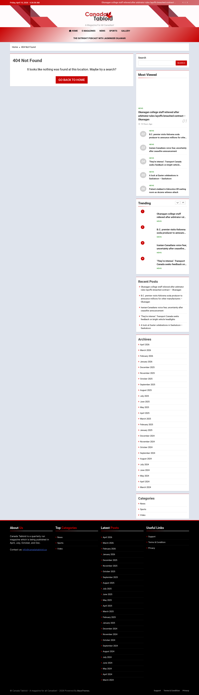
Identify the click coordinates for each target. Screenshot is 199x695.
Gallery (125, 31)
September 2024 (147, 453)
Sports (113, 31)
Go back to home (71, 80)
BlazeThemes (83, 690)
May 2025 (144, 407)
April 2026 (144, 344)
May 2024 (144, 476)
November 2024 (147, 441)
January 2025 (146, 430)
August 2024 (146, 458)
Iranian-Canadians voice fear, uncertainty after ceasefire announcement (172, 248)
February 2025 (146, 424)
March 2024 (145, 487)
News (102, 31)
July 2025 (144, 396)
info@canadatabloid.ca (35, 549)
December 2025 (147, 367)
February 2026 (146, 356)
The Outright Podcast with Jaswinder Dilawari (99, 38)
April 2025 (144, 413)
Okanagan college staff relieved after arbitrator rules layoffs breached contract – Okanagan (139, 3)
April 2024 (144, 481)
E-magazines (88, 31)
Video (143, 515)
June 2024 (145, 470)
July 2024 (144, 464)
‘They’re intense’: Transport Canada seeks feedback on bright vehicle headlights (165, 164)
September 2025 (147, 384)
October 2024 (146, 447)
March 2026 (145, 350)
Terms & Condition (156, 542)
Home (73, 31)
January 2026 (146, 361)
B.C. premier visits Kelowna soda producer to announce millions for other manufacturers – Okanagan (167, 137)
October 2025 (146, 379)
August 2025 (146, 390)
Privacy (151, 548)
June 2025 (145, 401)
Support (151, 536)
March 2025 (145, 419)
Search (142, 57)
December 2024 (147, 436)
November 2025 (147, 373)
